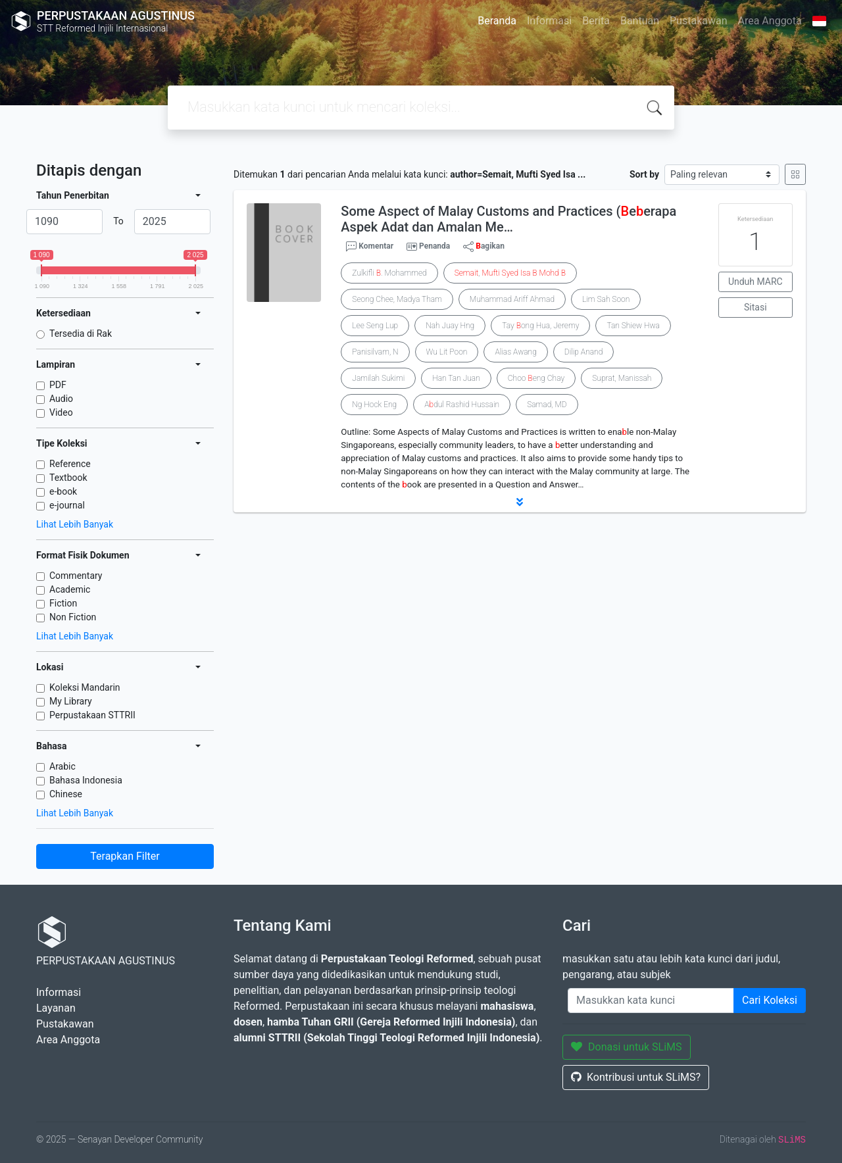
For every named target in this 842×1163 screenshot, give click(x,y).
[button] (520, 501)
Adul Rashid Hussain (461, 404)
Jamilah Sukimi (378, 378)
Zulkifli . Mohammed (389, 273)
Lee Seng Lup (375, 325)
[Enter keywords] (651, 1000)
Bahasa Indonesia (85, 780)
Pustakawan (698, 20)
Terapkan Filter (124, 856)
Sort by (644, 174)
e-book (63, 491)
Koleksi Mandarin (84, 687)
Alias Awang (515, 352)
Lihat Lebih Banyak (74, 524)
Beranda (497, 20)
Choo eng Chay (536, 378)
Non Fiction (72, 617)
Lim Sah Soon (606, 299)
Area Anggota (770, 20)
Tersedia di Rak (80, 333)
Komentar (369, 246)
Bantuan (639, 20)
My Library (70, 701)
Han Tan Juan (456, 378)
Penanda (434, 246)
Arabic (62, 766)
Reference (70, 463)
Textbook (68, 477)
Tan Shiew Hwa (633, 325)
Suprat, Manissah (621, 378)
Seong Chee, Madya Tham (396, 299)
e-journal (67, 505)
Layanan (56, 1008)
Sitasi (755, 307)
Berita (596, 20)
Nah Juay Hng (450, 325)
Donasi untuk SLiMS (626, 1047)
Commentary (76, 575)
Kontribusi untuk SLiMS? (636, 1077)
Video (61, 412)
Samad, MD (547, 404)
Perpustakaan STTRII (92, 715)
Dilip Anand (583, 352)
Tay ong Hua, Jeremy (540, 325)
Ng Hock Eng (374, 404)
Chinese (65, 794)
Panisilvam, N (375, 352)
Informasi (549, 20)
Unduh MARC (755, 281)
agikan (484, 246)
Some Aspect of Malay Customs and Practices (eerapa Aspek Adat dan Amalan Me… (508, 219)
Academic (69, 589)
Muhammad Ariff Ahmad (512, 299)
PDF (57, 385)
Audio (61, 398)
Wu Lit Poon (447, 352)
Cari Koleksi (769, 1000)
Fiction (63, 603)
